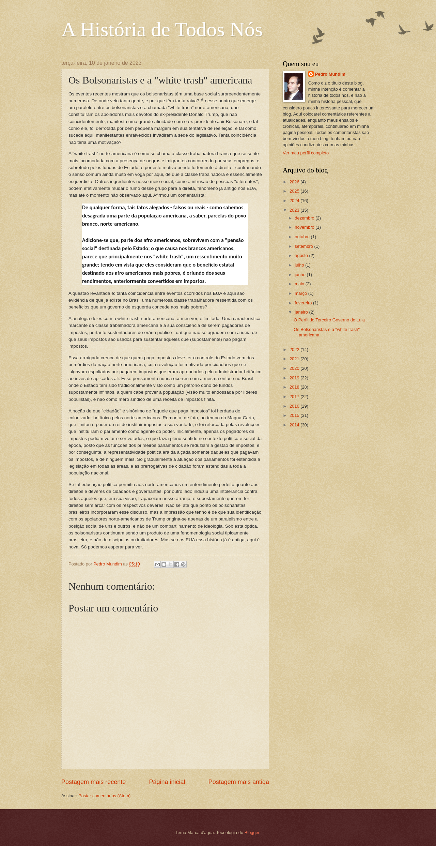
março (301, 293)
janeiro (302, 312)
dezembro (305, 218)
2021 (295, 358)
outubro (303, 236)
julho (300, 265)
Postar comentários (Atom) (104, 795)
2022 (295, 349)
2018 (295, 387)
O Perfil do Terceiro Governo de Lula (329, 319)
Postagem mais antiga (238, 782)
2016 (295, 406)
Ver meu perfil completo (306, 152)
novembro (305, 227)
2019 (295, 377)
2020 (295, 368)
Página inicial (167, 782)
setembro (304, 246)
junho (301, 274)
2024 (295, 200)
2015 (295, 415)
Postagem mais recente (93, 782)
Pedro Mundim (330, 74)
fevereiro (304, 302)
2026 (295, 181)
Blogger (252, 832)
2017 (295, 396)
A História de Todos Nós (162, 29)
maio (300, 283)
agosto (302, 255)
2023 (295, 210)
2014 (295, 424)
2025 (295, 191)
